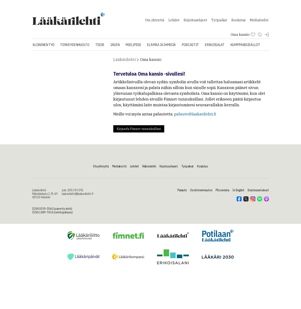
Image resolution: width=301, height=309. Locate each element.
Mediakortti (119, 166)
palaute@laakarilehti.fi (195, 114)
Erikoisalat (214, 45)
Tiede (99, 45)
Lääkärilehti (124, 59)
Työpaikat (219, 20)
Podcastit (190, 45)
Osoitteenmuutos (201, 190)
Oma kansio (150, 59)
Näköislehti (149, 166)
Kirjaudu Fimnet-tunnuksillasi (139, 129)
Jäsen (114, 45)
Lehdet (174, 20)
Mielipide (133, 45)
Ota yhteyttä (154, 20)
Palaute (182, 190)
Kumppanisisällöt (245, 45)
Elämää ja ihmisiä (161, 45)
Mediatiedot (259, 20)
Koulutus (238, 20)
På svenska (222, 190)
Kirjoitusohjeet (195, 20)
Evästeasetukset (258, 190)
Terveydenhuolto (74, 45)
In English (238, 190)
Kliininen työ (43, 45)
